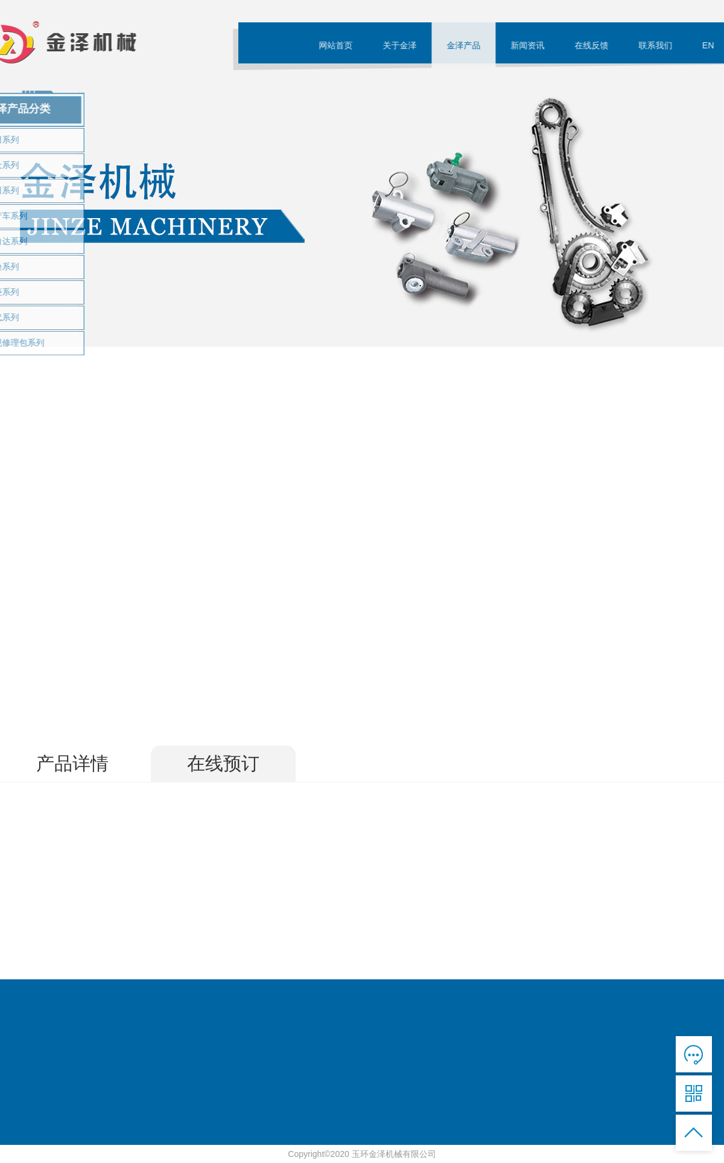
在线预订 (223, 763)
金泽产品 (466, 45)
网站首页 (338, 45)
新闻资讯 (530, 45)
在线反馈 (594, 45)
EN (711, 45)
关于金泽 (402, 45)
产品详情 (72, 763)
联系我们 (658, 45)
